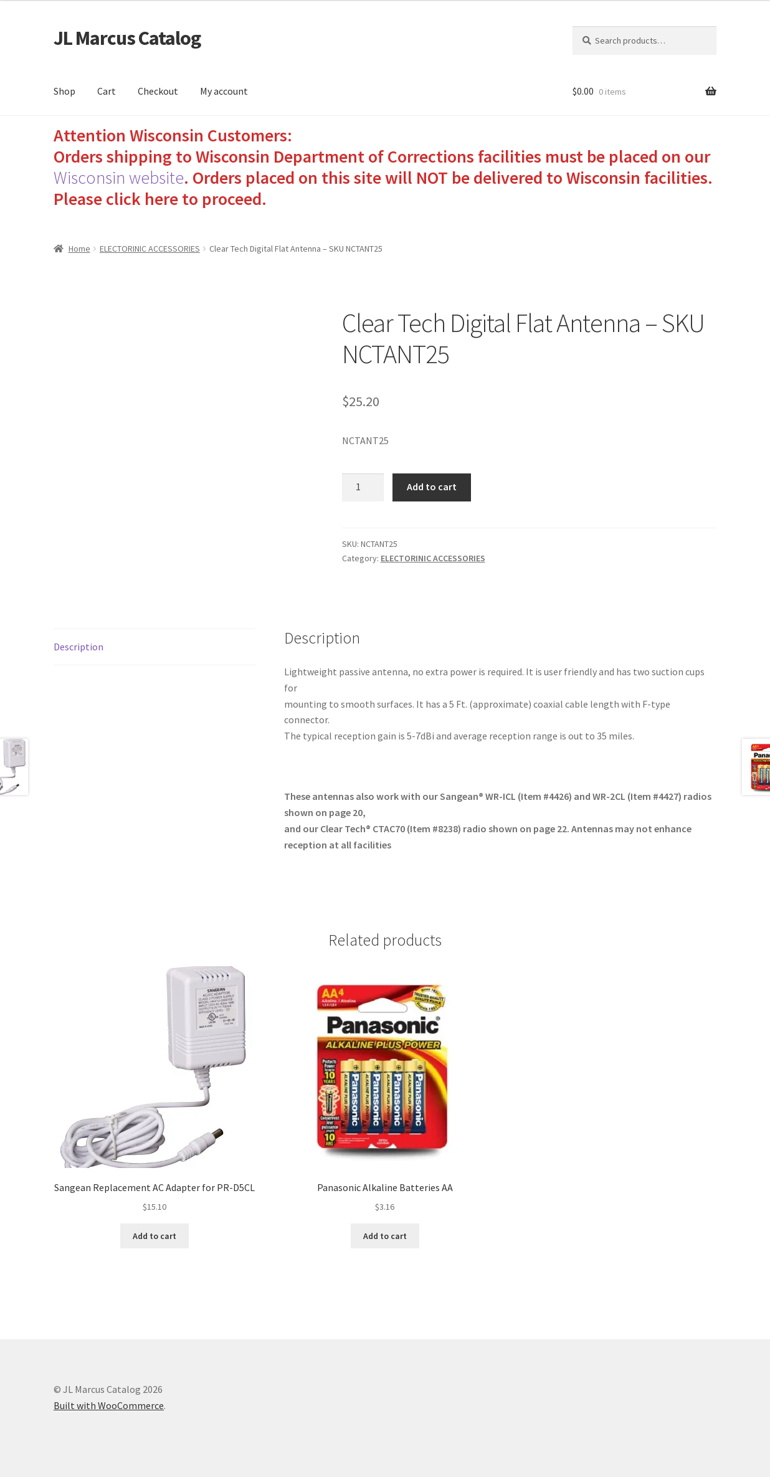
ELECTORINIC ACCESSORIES (150, 248)
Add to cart (432, 486)
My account (224, 91)
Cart (106, 91)
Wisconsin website (119, 177)
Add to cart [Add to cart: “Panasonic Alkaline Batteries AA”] (385, 1236)
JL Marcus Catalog (127, 38)
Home (79, 248)
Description (78, 646)
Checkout (158, 91)
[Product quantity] (363, 487)
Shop (64, 91)
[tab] (154, 647)
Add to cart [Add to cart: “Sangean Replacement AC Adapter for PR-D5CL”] (154, 1236)
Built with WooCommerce (109, 1405)
